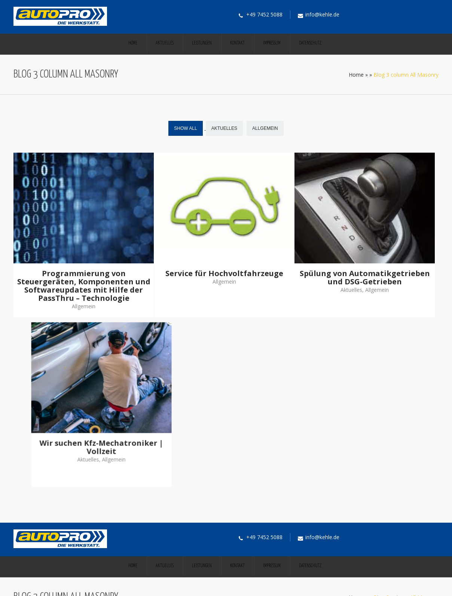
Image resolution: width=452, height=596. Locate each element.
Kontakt (237, 43)
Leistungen (202, 43)
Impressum (272, 43)
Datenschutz (310, 43)
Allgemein (265, 128)
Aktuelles (165, 43)
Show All (185, 128)
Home (132, 43)
